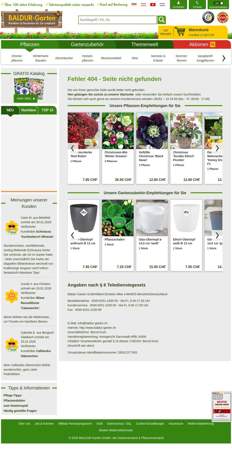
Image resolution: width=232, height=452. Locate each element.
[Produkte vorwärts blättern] (217, 148)
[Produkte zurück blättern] (73, 148)
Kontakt (197, 7)
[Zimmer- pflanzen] (17, 58)
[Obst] (134, 58)
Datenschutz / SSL (119, 423)
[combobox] (117, 20)
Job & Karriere (44, 423)
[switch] (218, 4)
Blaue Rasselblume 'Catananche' (32, 303)
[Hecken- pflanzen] (87, 58)
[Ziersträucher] (64, 58)
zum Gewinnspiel (16, 405)
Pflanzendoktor (14, 400)
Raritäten (28, 110)
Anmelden (178, 7)
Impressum (175, 423)
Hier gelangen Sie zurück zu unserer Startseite (101, 94)
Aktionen (202, 44)
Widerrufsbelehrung (201, 423)
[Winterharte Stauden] (40, 58)
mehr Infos (24, 98)
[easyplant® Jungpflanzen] (205, 58)
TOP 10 (47, 110)
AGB (99, 423)
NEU (10, 110)
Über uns (24, 423)
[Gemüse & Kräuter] (158, 58)
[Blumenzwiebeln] (111, 58)
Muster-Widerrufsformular (116, 430)
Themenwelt (144, 44)
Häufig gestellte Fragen (20, 410)
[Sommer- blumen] (182, 58)
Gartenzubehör (87, 44)
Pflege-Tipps (13, 395)
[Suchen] (161, 20)
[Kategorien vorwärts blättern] (224, 58)
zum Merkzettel (165, 32)
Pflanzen (30, 44)
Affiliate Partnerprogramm (75, 423)
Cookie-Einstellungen (150, 423)
